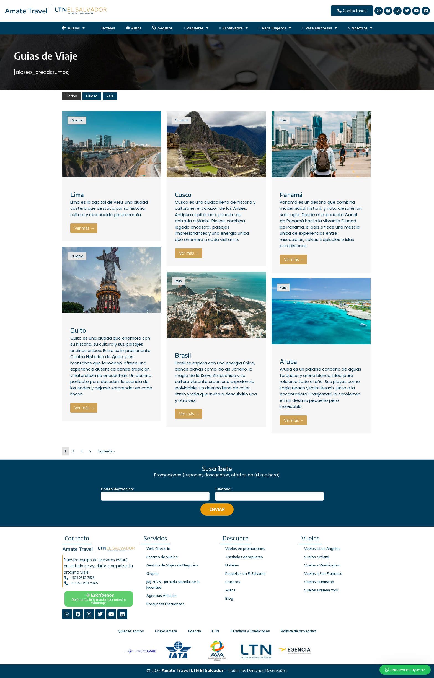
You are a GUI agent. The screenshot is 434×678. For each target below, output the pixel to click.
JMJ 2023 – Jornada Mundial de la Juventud (172, 584)
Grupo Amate (166, 630)
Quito (78, 330)
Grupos (152, 573)
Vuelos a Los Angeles (322, 548)
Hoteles (105, 28)
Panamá (291, 194)
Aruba (288, 361)
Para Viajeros (275, 27)
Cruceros (232, 581)
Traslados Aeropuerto (244, 557)
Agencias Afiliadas (161, 595)
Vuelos (73, 27)
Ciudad (91, 96)
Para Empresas (319, 27)
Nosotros (360, 27)
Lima (77, 194)
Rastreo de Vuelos (161, 557)
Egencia (194, 630)
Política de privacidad (298, 630)
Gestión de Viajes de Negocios (172, 565)
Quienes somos (131, 630)
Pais (110, 96)
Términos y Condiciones (250, 630)
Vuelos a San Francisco (323, 573)
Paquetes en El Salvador (245, 573)
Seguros (162, 28)
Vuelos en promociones (245, 548)
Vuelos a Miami (316, 557)
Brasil (183, 355)
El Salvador (233, 27)
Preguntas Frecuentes (164, 604)
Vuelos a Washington (321, 565)
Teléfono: (223, 489)
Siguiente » (106, 451)
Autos (133, 28)
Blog (229, 598)
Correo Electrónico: (117, 489)
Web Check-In (158, 548)
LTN (215, 630)
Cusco (183, 194)
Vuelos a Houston (319, 581)
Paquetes (196, 27)
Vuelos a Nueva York (321, 590)
